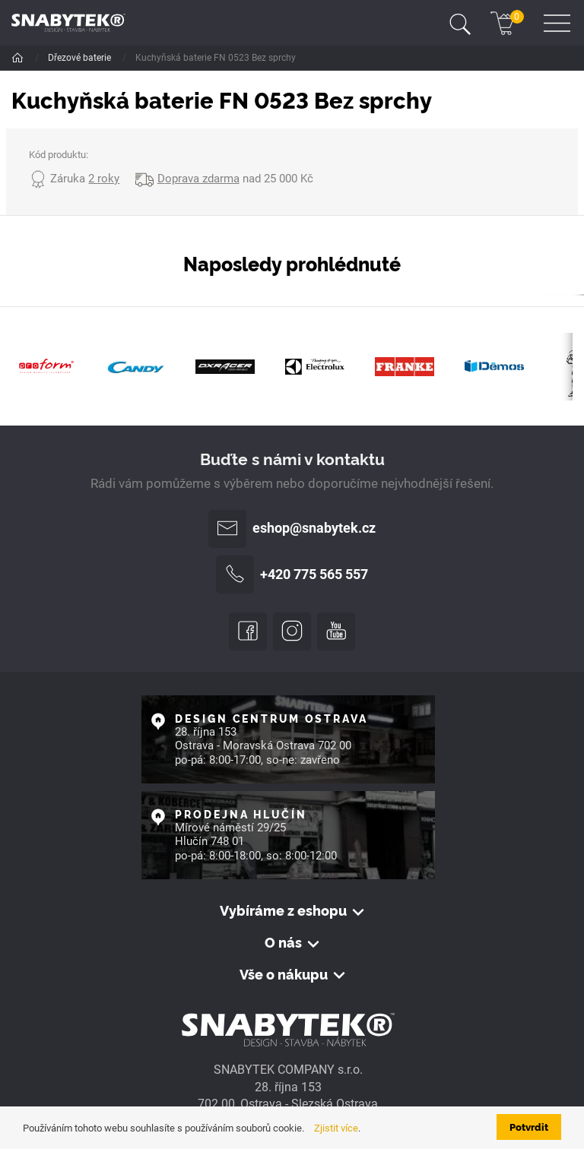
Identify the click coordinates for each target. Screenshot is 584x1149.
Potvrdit (528, 1126)
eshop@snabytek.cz (292, 529)
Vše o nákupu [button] (284, 974)
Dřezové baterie (80, 57)
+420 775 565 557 (292, 574)
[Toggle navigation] (460, 23)
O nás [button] (283, 942)
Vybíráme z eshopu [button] (283, 910)
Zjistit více (336, 1128)
